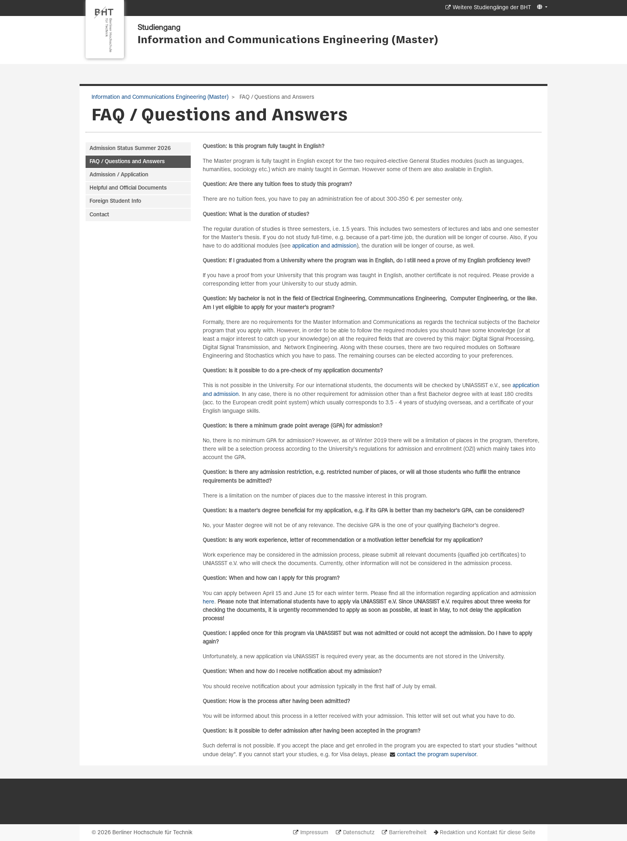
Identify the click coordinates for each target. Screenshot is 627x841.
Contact (99, 215)
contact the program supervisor (436, 754)
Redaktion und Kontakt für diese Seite (487, 832)
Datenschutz (358, 832)
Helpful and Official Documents (128, 188)
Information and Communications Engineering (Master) (288, 40)
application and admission (324, 246)
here (208, 602)
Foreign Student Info (115, 201)
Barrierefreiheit (408, 832)
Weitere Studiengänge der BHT (492, 7)
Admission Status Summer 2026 (130, 148)
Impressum (314, 832)
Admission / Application (119, 175)
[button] (541, 7)
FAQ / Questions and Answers (127, 161)
